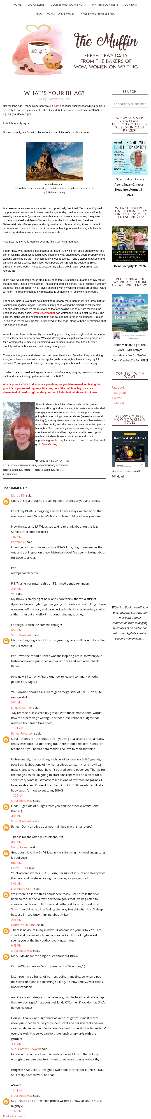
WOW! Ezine (36, 4)
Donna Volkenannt (24, 925)
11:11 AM (17, 1090)
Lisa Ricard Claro (22, 889)
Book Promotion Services (55, 13)
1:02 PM (16, 537)
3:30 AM (16, 1044)
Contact (131, 4)
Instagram (119, 393)
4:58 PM (16, 842)
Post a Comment (14, 1116)
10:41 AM (17, 728)
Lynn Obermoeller (23, 465)
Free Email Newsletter (98, 13)
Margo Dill (18, 495)
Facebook (118, 387)
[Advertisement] (130, 542)
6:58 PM (16, 630)
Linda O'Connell (21, 708)
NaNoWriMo (46, 465)
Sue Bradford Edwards (26, 1049)
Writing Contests (105, 4)
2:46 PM (16, 920)
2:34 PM (16, 589)
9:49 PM (16, 945)
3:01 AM (16, 702)
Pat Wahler (18, 542)
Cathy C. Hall (19, 868)
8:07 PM (16, 863)
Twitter (117, 398)
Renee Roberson (22, 733)
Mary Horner (20, 847)
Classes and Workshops (68, 4)
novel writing (45, 470)
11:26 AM (17, 795)
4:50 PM (16, 816)
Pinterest (118, 403)
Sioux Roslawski (21, 635)
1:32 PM (16, 1111)
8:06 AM (16, 883)
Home (17, 4)
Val (13, 594)
